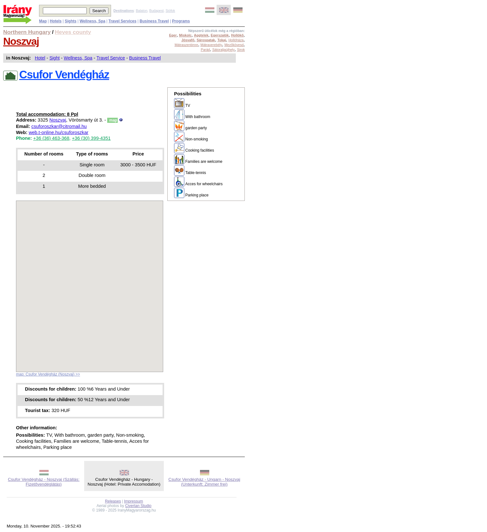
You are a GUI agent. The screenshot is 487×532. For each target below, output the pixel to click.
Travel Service (111, 57)
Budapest (156, 10)
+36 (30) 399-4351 (91, 138)
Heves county (73, 32)
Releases (113, 501)
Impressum (133, 501)
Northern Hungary (27, 32)
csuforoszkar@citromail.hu (59, 126)
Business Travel (145, 57)
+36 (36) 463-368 (51, 138)
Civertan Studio (138, 506)
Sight (54, 57)
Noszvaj (21, 41)
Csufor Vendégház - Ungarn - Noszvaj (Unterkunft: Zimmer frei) (204, 482)
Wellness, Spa (78, 57)
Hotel (40, 57)
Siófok (170, 10)
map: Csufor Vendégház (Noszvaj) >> (48, 374)
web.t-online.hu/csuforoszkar (59, 132)
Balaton (141, 10)
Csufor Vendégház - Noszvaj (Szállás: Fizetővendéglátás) (44, 482)
